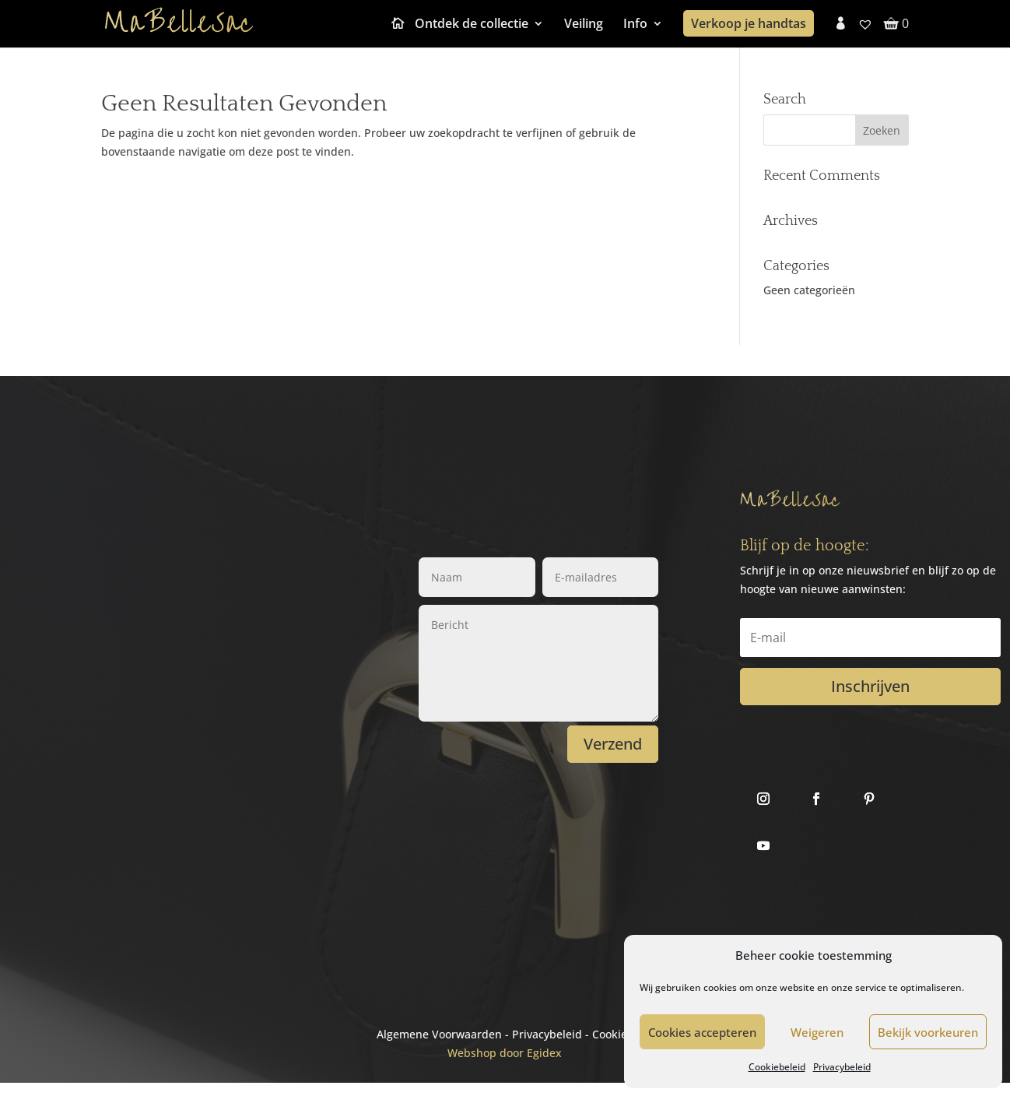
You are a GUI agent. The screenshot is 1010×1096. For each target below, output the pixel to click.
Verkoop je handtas (748, 23)
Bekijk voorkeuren (928, 1032)
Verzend (613, 743)
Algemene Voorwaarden (439, 1034)
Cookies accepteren (702, 1032)
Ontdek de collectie (471, 25)
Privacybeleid (842, 1066)
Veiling (583, 25)
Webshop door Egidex (504, 1052)
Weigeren (817, 1032)
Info (635, 25)
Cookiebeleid (777, 1066)
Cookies (612, 1034)
